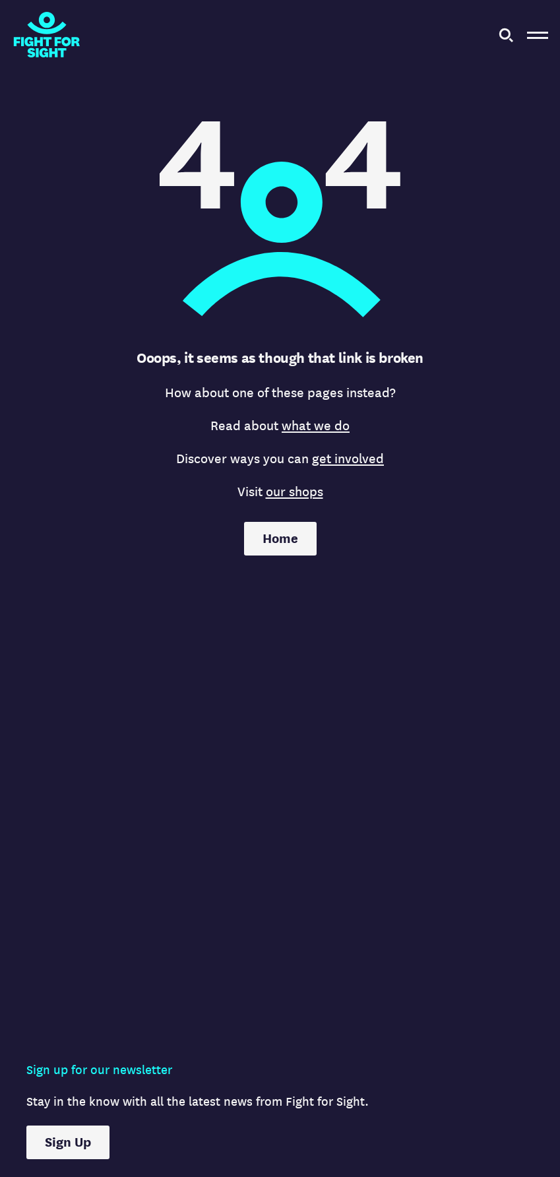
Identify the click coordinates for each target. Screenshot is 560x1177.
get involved (348, 459)
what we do (316, 426)
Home (280, 539)
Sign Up (68, 1142)
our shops (294, 492)
